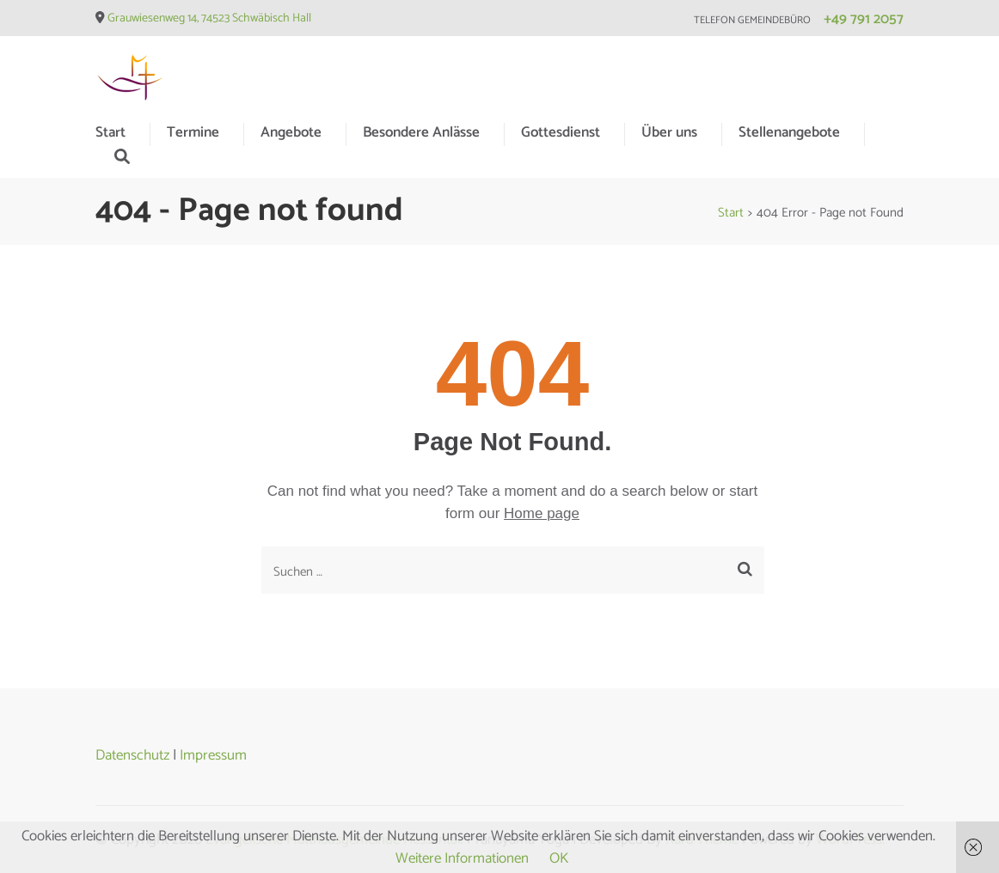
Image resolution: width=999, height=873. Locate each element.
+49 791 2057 (864, 19)
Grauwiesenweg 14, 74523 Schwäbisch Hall (209, 18)
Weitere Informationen (462, 858)
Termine (193, 132)
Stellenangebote (789, 132)
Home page (541, 513)
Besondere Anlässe (421, 132)
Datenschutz (132, 755)
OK (558, 858)
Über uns (669, 132)
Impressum (213, 755)
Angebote (291, 132)
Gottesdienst (560, 132)
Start (110, 132)
